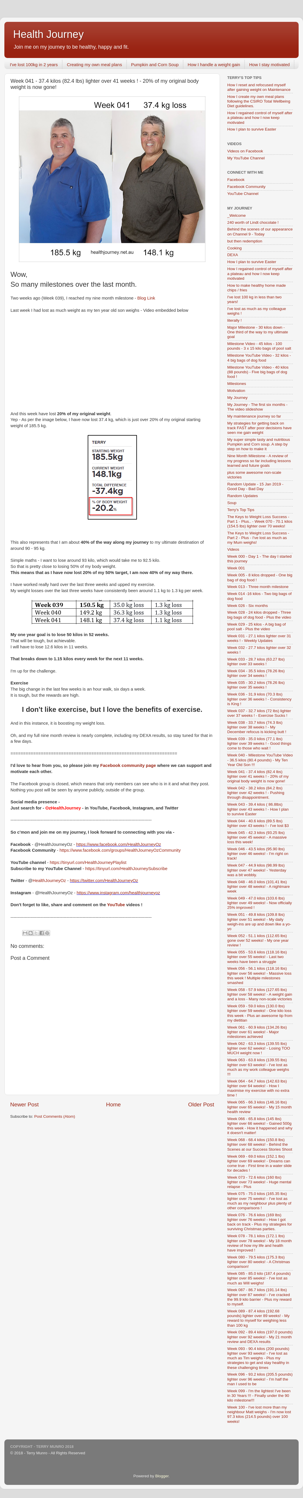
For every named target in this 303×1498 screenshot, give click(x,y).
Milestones (236, 383)
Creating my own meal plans (94, 64)
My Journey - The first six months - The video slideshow (257, 406)
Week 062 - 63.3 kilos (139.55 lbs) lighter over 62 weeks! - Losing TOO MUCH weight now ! (258, 1048)
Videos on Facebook (245, 151)
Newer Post (24, 1104)
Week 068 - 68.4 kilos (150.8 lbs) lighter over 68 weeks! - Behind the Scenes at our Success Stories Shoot (259, 1144)
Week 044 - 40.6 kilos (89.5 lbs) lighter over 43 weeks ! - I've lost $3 (258, 823)
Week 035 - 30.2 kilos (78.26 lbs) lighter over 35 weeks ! (256, 684)
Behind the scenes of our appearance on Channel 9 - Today (260, 231)
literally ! (234, 320)
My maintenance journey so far (254, 416)
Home (113, 1104)
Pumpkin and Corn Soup (155, 64)
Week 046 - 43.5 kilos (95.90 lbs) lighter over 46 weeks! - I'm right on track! (257, 853)
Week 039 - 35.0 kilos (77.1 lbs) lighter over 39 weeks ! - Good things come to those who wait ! (259, 743)
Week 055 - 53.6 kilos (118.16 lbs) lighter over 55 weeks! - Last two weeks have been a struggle (257, 957)
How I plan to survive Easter (251, 129)
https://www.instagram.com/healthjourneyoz (118, 892)
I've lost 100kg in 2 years (34, 64)
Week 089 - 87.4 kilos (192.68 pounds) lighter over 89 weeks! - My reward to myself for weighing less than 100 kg (258, 1318)
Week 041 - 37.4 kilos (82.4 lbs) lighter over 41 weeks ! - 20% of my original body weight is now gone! (258, 776)
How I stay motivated (269, 64)
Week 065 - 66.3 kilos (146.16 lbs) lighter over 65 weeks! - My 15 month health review (259, 1107)
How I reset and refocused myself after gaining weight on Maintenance (258, 87)
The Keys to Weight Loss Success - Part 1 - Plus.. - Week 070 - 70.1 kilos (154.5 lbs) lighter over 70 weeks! (259, 521)
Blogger (162, 1476)
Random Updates (242, 496)
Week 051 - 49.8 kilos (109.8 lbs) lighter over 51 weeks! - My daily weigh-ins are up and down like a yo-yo (259, 921)
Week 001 (236, 568)
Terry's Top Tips (240, 510)
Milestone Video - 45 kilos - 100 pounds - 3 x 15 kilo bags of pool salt (259, 346)
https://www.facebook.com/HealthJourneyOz (118, 844)
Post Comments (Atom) (54, 1116)
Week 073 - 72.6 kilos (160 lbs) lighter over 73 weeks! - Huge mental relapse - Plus (259, 1182)
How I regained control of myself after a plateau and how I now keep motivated (260, 117)
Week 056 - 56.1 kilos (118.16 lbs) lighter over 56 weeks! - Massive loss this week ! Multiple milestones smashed (259, 975)
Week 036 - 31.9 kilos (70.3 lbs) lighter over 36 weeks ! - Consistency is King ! (259, 699)
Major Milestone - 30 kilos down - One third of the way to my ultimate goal (257, 332)
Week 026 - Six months (247, 605)
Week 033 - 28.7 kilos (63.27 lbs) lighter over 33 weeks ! (256, 661)
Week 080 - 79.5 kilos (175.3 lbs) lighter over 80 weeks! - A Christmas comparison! (258, 1262)
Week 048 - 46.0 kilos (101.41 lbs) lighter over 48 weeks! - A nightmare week (258, 886)
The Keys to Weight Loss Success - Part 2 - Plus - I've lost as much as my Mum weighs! (258, 538)
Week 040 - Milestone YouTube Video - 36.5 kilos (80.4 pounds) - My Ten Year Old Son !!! (260, 760)
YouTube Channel (242, 193)
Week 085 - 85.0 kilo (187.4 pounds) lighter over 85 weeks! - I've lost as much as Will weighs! (258, 1278)
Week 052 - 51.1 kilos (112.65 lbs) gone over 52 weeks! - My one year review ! (258, 940)
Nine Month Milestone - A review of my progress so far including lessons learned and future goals (259, 460)
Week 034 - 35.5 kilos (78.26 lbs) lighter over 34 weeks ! (256, 673)
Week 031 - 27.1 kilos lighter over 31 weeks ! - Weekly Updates (259, 638)
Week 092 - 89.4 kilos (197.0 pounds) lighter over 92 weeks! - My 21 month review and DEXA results (260, 1337)
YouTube (116, 904)
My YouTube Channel (246, 158)
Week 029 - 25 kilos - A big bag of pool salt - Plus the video (256, 626)
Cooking (234, 248)
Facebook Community (246, 186)
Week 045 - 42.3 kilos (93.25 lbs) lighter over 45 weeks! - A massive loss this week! (257, 837)
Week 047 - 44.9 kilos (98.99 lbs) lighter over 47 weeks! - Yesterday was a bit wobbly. (256, 870)
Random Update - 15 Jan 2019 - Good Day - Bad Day (255, 486)
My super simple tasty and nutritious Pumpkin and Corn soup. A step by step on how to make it (258, 444)
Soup (232, 503)
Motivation (236, 390)
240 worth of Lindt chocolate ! (253, 222)
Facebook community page (128, 765)
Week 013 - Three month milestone (257, 587)
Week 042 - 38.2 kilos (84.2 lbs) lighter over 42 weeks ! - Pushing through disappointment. (255, 793)
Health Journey (48, 34)
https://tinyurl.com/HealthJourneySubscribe (126, 868)
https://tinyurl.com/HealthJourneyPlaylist (88, 862)
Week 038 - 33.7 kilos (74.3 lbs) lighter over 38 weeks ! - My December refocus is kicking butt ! (256, 727)
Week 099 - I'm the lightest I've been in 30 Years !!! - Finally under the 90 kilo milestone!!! (258, 1395)
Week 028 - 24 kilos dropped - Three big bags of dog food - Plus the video (259, 614)
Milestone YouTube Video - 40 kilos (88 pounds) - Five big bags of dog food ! (257, 372)
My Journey (237, 397)
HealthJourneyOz (49, 880)
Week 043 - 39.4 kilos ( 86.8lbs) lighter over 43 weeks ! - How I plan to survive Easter (258, 809)
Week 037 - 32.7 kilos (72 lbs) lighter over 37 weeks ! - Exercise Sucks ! (259, 713)
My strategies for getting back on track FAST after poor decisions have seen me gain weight (259, 428)
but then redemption (244, 241)
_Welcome (236, 215)
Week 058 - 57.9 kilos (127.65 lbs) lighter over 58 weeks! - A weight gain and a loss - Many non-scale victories (259, 994)
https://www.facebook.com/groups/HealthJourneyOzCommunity (120, 850)
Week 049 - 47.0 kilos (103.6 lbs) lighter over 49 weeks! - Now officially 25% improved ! (259, 903)
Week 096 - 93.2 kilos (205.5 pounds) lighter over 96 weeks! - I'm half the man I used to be (260, 1379)
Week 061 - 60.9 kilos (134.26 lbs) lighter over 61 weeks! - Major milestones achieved (257, 1032)
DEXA (232, 255)
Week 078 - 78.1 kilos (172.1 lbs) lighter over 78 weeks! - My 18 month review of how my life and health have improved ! (259, 1243)
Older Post (201, 1104)
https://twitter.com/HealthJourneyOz (104, 880)
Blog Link (146, 298)
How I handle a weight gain (214, 64)
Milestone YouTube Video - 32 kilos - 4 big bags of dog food (259, 357)
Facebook (235, 179)
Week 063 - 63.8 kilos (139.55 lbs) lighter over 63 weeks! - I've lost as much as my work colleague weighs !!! (258, 1067)
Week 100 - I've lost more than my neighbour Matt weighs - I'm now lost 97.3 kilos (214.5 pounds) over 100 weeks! (259, 1414)
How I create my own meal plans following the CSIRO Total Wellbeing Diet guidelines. (258, 101)
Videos (233, 549)
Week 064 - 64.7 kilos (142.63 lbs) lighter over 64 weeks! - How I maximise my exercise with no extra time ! (258, 1088)
